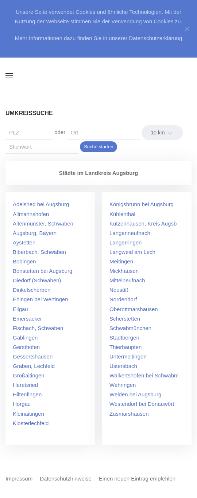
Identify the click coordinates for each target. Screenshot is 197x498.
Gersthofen (26, 347)
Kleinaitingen (28, 414)
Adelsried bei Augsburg (41, 204)
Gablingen (25, 337)
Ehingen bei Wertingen (40, 299)
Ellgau (20, 309)
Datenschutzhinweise (66, 478)
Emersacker (27, 318)
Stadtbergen (124, 337)
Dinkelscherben (31, 290)
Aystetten (24, 242)
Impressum (18, 478)
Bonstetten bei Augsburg (42, 271)
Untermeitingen (128, 356)
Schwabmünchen (130, 328)
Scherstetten (124, 318)
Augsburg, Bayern (35, 233)
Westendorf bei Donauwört (141, 404)
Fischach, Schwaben (38, 328)
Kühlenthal (122, 214)
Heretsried (25, 385)
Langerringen (125, 242)
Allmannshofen (31, 214)
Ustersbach (123, 366)
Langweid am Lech (132, 252)
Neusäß (119, 290)
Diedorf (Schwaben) (37, 280)
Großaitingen (29, 375)
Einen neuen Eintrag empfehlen (137, 478)
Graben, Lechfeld (34, 366)
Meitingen (121, 261)
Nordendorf (123, 299)
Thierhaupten (125, 347)
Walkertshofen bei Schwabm (144, 375)
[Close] (187, 28)
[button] (9, 76)
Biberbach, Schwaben (39, 252)
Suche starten (98, 146)
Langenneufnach (129, 233)
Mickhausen (124, 271)
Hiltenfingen (27, 394)
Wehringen (122, 385)
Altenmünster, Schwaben (43, 223)
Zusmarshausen (129, 414)
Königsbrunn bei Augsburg (141, 204)
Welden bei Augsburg (135, 394)
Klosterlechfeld (31, 423)
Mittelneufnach (127, 280)
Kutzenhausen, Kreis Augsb (143, 223)
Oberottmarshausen (133, 309)
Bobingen (24, 261)
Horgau (22, 404)
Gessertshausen (33, 356)
